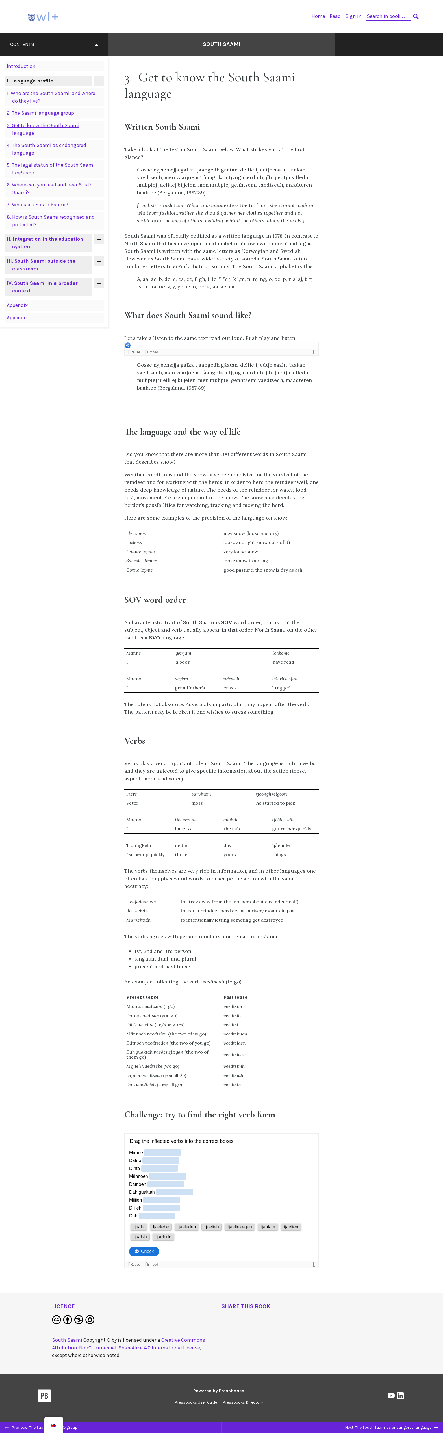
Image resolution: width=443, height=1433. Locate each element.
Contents (54, 44)
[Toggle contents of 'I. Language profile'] (99, 81)
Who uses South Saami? (37, 204)
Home (318, 16)
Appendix (17, 305)
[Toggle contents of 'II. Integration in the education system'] (99, 239)
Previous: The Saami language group (41, 1427)
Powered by (218, 1390)
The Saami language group (40, 113)
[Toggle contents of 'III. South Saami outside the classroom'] (99, 261)
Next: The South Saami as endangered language (391, 1427)
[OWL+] (43, 16)
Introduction (21, 66)
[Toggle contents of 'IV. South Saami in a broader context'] (99, 283)
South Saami (67, 1340)
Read (335, 16)
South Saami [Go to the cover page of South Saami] (221, 44)
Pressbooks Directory (243, 1402)
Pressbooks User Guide (196, 1402)
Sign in (353, 16)
